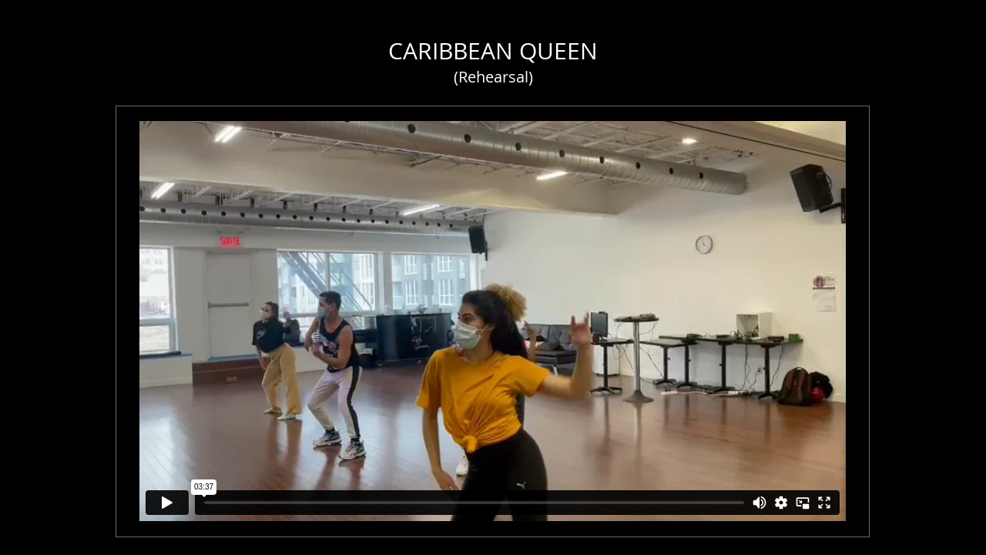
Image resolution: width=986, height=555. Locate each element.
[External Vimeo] (493, 321)
